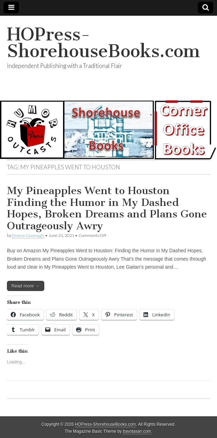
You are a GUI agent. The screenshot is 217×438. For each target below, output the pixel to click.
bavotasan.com (137, 431)
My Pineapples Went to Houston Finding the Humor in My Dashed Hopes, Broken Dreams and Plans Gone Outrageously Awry (107, 208)
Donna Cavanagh (28, 235)
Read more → (25, 286)
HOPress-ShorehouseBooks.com (103, 43)
